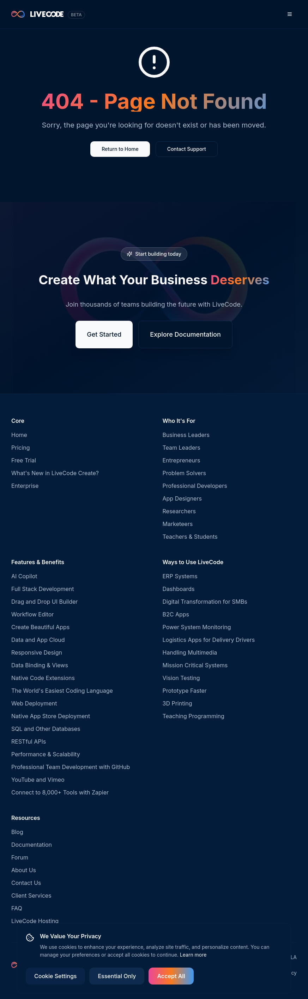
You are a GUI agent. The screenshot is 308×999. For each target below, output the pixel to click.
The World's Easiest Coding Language (62, 690)
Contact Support (186, 149)
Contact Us (26, 882)
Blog (17, 831)
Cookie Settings (55, 976)
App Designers (182, 498)
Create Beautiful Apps (40, 627)
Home (19, 434)
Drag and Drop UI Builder (44, 601)
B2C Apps (176, 614)
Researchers (179, 511)
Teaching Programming (193, 716)
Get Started (104, 334)
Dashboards (179, 588)
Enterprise (24, 485)
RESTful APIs (28, 741)
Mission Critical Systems (195, 665)
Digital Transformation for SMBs (205, 601)
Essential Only (117, 976)
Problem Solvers (184, 473)
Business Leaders (186, 434)
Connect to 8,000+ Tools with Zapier (60, 792)
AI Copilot (24, 576)
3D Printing (177, 703)
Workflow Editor (32, 614)
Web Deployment (34, 703)
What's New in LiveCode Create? (55, 473)
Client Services (31, 895)
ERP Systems (180, 576)
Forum (19, 857)
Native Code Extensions (43, 677)
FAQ (16, 908)
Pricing (20, 447)
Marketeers (178, 523)
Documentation (31, 844)
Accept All (171, 976)
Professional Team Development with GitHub (70, 766)
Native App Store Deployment (50, 716)
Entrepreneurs (181, 460)
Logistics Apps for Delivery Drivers (209, 639)
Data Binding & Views (39, 665)
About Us (23, 870)
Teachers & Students (190, 536)
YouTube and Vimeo (38, 779)
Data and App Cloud (38, 639)
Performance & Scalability (45, 754)
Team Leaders (181, 447)
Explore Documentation (185, 334)
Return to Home (120, 149)
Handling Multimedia (190, 652)
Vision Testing (181, 677)
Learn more (193, 955)
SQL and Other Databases (45, 728)
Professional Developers (195, 485)
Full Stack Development (42, 588)
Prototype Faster (185, 690)
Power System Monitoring (197, 627)
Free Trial (23, 460)
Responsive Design (36, 652)
